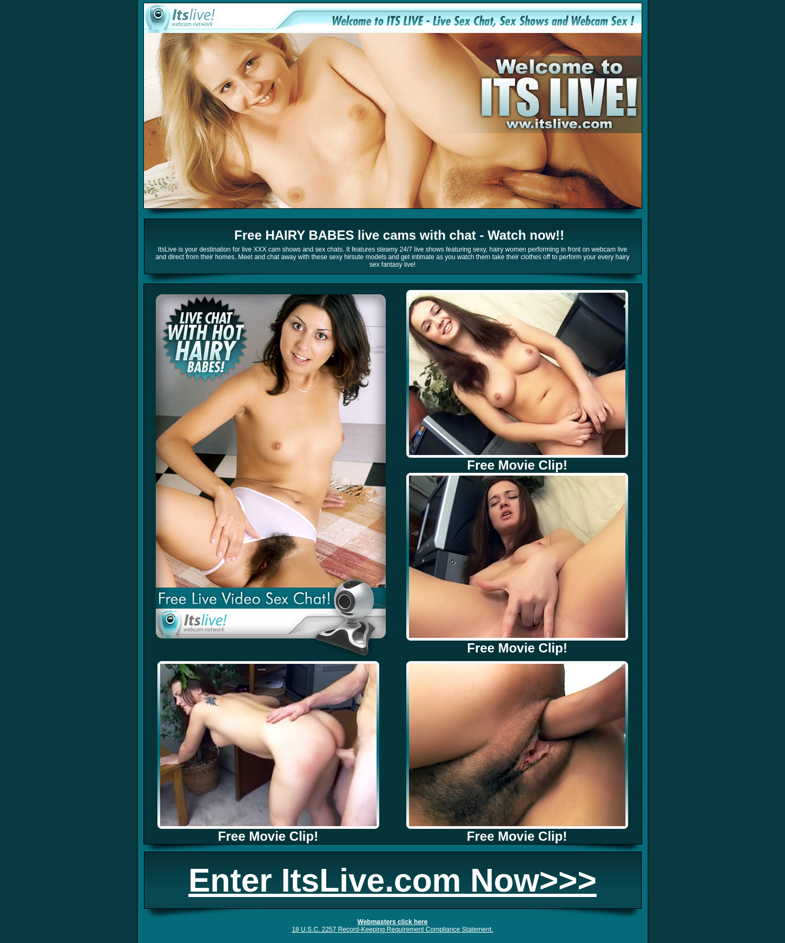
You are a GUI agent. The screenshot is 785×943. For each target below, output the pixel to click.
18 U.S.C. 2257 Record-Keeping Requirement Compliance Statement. (392, 929)
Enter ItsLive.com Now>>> (392, 880)
